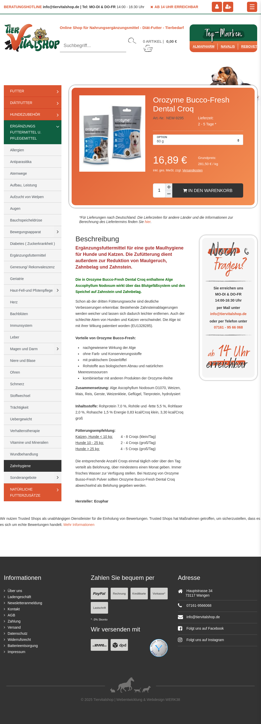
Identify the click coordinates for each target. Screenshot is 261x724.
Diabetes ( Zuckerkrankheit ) (32, 244)
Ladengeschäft (19, 597)
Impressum (16, 652)
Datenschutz (18, 633)
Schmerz (17, 384)
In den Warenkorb (207, 190)
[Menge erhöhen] (168, 186)
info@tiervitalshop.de (228, 314)
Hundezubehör (25, 114)
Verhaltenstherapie (25, 431)
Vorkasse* (159, 593)
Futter (17, 91)
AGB (11, 615)
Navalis (228, 46)
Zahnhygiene (20, 466)
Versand (14, 627)
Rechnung (119, 593)
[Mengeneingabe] (159, 190)
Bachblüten (19, 314)
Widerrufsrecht (19, 640)
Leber (14, 337)
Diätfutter (21, 103)
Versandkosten (192, 170)
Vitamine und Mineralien (29, 442)
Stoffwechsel (20, 396)
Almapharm (203, 46)
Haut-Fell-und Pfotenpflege (31, 290)
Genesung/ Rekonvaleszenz (32, 267)
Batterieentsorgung (23, 646)
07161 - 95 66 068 (228, 327)
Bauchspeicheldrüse (26, 220)
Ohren (15, 372)
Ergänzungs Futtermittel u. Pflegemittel (25, 132)
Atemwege (18, 173)
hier (147, 222)
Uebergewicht (21, 419)
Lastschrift (99, 607)
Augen (15, 208)
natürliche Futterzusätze (25, 492)
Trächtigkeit (19, 407)
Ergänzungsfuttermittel (28, 255)
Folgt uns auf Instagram (201, 640)
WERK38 (172, 700)
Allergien (17, 150)
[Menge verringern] (168, 194)
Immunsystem (21, 325)
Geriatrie (17, 279)
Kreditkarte (139, 593)
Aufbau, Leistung (23, 185)
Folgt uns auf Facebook (201, 628)
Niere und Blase (23, 361)
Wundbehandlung (24, 454)
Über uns (15, 591)
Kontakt (14, 609)
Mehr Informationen (78, 525)
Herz (14, 302)
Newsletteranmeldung (25, 603)
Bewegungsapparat (25, 232)
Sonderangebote (23, 478)
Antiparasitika (21, 162)
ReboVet (249, 46)
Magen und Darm (24, 349)
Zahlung (14, 621)
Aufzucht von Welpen (27, 197)
